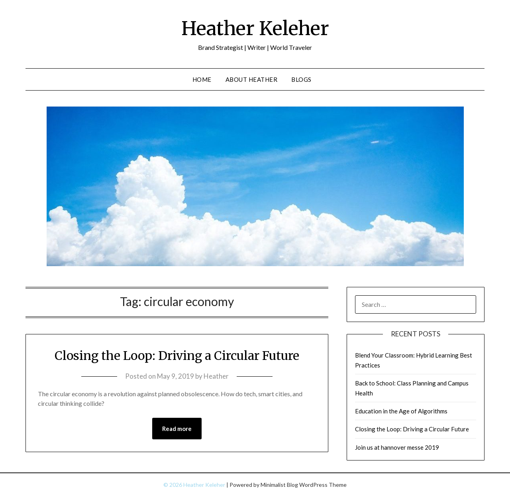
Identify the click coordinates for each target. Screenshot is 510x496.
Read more (177, 428)
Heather (216, 376)
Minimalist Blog (279, 484)
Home (202, 79)
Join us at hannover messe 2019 (397, 447)
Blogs (301, 79)
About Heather (252, 79)
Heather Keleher (255, 28)
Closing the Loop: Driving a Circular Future (177, 355)
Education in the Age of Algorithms (401, 411)
